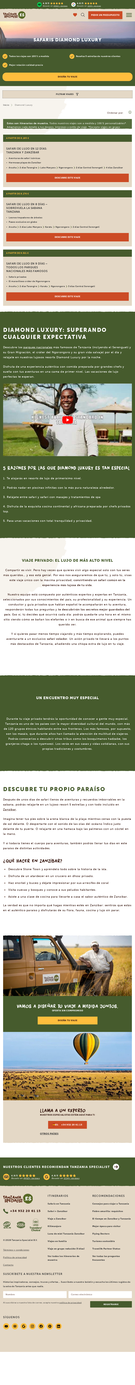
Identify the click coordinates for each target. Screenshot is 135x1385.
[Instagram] (32, 1326)
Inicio (6, 105)
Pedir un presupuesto (105, 15)
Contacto (8, 1265)
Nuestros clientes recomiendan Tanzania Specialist (61, 1167)
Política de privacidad (15, 1257)
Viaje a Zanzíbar (57, 1218)
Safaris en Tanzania (59, 1203)
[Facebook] (41, 1326)
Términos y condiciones (16, 1250)
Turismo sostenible (103, 1241)
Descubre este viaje (67, 177)
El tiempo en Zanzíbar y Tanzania (111, 1218)
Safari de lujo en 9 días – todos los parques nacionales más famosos (27, 267)
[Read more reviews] (69, 4)
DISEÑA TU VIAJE (67, 1020)
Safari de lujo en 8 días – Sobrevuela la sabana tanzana (27, 208)
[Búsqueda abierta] (83, 15)
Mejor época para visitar (106, 1226)
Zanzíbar (9, 809)
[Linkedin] (58, 1326)
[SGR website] (7, 1224)
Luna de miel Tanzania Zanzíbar (66, 1233)
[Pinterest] (50, 1326)
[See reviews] (67, 1177)
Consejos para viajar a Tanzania (110, 1203)
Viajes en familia (57, 1241)
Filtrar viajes (67, 94)
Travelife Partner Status (106, 1248)
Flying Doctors (101, 1233)
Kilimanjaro (54, 1226)
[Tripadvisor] (15, 1326)
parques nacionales (37, 347)
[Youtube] (6, 1326)
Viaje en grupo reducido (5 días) (66, 1248)
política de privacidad (70, 1302)
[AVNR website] (21, 1224)
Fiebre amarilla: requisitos (107, 1211)
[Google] (24, 1326)
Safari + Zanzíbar (57, 1211)
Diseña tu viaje (67, 76)
